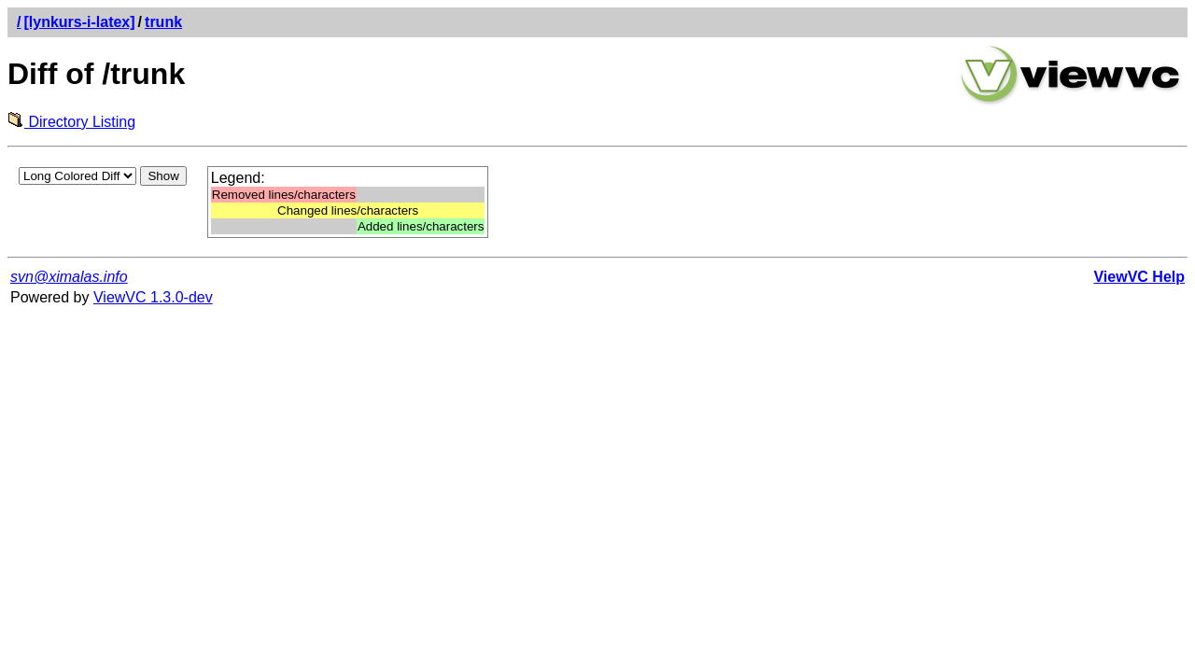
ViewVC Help (1139, 277)
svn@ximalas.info (69, 277)
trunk (163, 22)
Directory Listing (71, 122)
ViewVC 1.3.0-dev (153, 297)
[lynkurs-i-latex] (78, 22)
